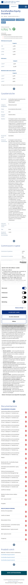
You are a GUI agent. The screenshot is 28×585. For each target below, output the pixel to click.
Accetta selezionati (14, 316)
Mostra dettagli (19, 307)
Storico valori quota (8, 19)
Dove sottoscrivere (14, 572)
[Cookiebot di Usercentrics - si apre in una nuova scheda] (20, 262)
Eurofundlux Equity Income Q (8, 560)
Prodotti (14, 6)
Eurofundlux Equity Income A (8, 554)
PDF (3, 22)
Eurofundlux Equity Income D (8, 557)
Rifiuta (14, 321)
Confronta (20, 19)
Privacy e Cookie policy (13, 581)
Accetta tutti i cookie (14, 312)
